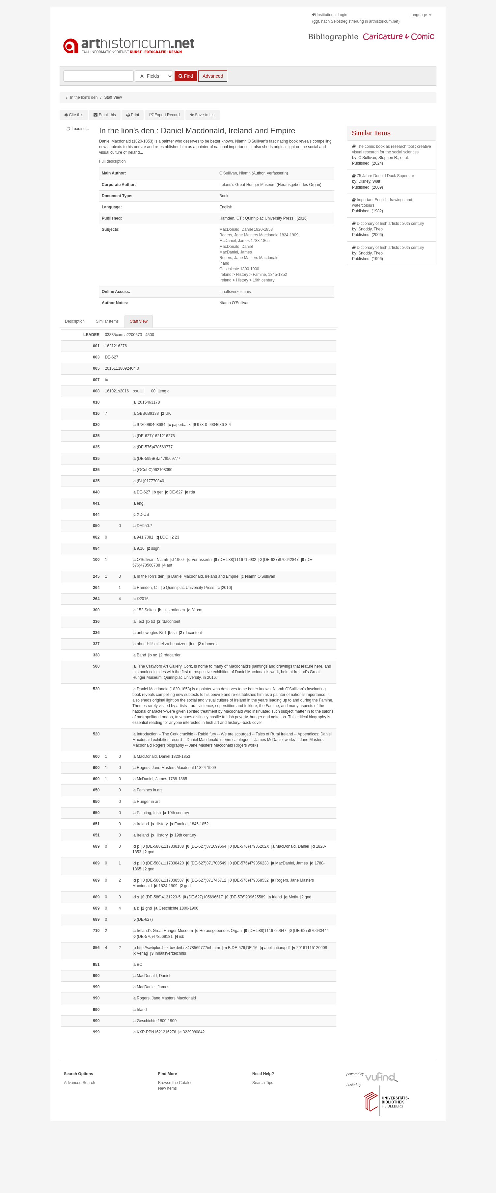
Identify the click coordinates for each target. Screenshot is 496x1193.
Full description (112, 161)
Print (135, 115)
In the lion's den (84, 97)
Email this (107, 115)
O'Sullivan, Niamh (235, 173)
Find (186, 76)
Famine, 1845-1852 (270, 274)
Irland (224, 263)
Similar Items (107, 321)
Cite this (76, 115)
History (242, 274)
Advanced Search (79, 1082)
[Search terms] (98, 76)
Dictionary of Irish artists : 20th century (390, 223)
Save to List (205, 115)
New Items (167, 1088)
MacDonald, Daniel (236, 246)
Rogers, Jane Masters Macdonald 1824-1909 (258, 235)
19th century (263, 280)
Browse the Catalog (175, 1082)
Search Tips (262, 1082)
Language (420, 15)
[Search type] (154, 76)
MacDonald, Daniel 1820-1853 (246, 229)
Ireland (225, 274)
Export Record (167, 115)
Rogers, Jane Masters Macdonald (248, 257)
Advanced (213, 76)
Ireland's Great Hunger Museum (247, 184)
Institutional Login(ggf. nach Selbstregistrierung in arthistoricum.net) (356, 18)
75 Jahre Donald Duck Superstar (385, 175)
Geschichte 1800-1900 (239, 269)
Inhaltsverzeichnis (235, 291)
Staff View (139, 321)
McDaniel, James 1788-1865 (244, 240)
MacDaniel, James (235, 252)
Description (75, 321)
